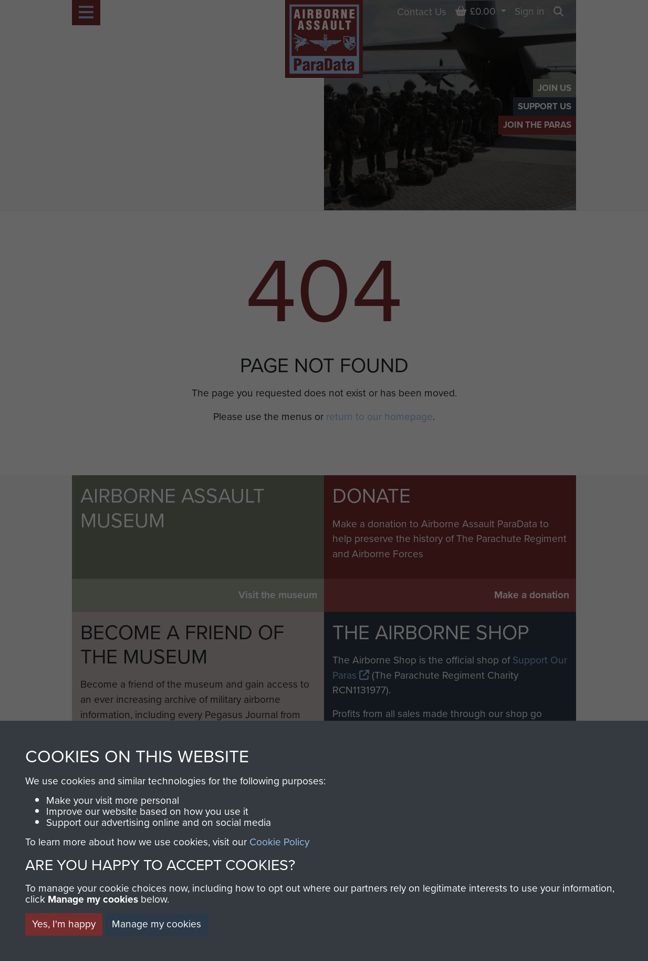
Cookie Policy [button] (279, 842)
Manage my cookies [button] (156, 924)
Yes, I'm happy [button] (64, 924)
